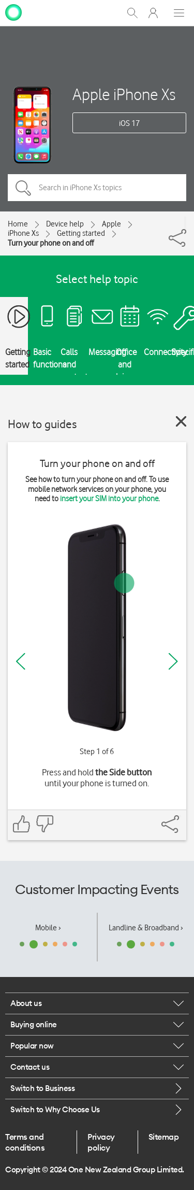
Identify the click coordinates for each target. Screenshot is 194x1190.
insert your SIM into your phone (109, 498)
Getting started (81, 233)
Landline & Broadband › (146, 927)
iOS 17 (129, 123)
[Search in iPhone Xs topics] (97, 187)
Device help (65, 224)
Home (18, 224)
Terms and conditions (24, 1141)
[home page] (13, 12)
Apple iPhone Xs (123, 94)
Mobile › (48, 927)
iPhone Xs (23, 233)
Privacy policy (101, 1141)
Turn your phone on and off (51, 243)
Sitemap (163, 1136)
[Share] (185, 223)
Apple (111, 224)
